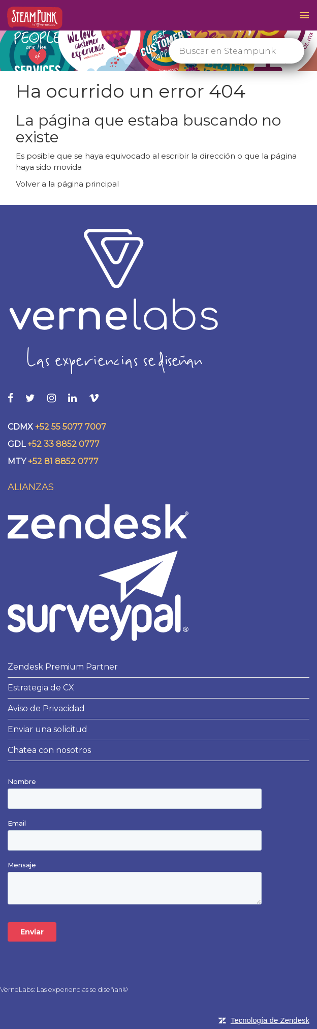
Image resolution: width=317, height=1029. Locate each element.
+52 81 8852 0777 (63, 461)
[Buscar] (236, 51)
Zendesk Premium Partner (63, 667)
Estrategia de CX (41, 687)
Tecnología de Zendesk (270, 1020)
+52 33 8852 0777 (63, 444)
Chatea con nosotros (49, 750)
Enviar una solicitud (47, 729)
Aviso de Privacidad (46, 708)
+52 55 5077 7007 (70, 427)
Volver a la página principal (67, 184)
